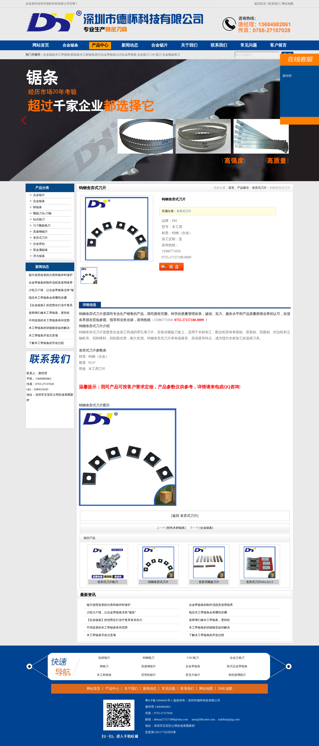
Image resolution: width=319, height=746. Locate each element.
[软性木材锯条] (176, 528)
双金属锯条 (40, 250)
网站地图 (287, 3)
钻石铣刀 (39, 219)
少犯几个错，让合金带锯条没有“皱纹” (111, 612)
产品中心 (112, 688)
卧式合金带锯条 (105, 54)
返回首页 (260, 3)
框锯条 (75, 54)
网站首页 (93, 688)
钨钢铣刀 (148, 657)
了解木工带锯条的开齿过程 (46, 343)
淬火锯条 (39, 256)
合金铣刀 (143, 54)
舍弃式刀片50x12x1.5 (259, 582)
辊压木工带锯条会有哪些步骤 (48, 297)
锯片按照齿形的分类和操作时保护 (51, 275)
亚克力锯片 (193, 675)
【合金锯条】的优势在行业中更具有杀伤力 (114, 620)
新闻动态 (150, 688)
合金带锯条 (193, 666)
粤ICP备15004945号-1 (159, 700)
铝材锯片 (104, 657)
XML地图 (225, 688)
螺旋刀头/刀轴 (42, 213)
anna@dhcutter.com (203, 719)
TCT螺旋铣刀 (41, 225)
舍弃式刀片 (40, 237)
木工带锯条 (62, 54)
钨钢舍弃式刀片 (158, 582)
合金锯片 (39, 195)
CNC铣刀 (156, 54)
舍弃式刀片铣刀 (107, 582)
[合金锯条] (206, 528)
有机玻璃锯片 (237, 675)
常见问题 (168, 688)
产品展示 (243, 187)
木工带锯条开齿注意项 (43, 335)
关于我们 (131, 688)
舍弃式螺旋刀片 (209, 582)
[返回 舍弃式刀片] (184, 516)
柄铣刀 (104, 666)
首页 (231, 187)
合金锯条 (70, 45)
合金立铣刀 (237, 657)
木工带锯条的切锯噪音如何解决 (49, 328)
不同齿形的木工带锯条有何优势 (49, 320)
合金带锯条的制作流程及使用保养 (51, 282)
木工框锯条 (87, 54)
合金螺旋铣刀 (171, 54)
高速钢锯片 (40, 231)
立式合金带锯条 (126, 54)
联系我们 (274, 3)
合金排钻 (39, 243)
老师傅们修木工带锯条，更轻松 (49, 312)
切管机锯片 (148, 675)
